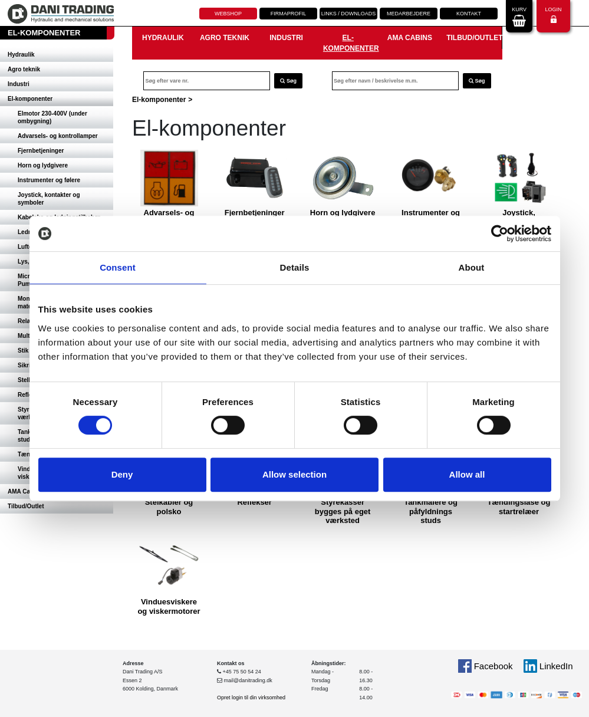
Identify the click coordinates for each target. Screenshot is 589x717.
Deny (122, 474)
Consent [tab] (118, 267)
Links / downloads (348, 14)
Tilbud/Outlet (26, 506)
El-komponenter (30, 99)
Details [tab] (295, 267)
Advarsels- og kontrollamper (58, 136)
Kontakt (468, 14)
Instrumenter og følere (49, 180)
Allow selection (294, 474)
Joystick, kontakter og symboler (49, 199)
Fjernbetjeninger (41, 150)
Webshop (228, 14)
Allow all (467, 474)
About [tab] (472, 267)
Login (553, 15)
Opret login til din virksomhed (251, 697)
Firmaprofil (289, 14)
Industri (18, 84)
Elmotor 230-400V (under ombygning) (52, 117)
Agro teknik (24, 69)
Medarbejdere (408, 14)
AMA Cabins (409, 38)
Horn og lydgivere (43, 165)
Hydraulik (21, 54)
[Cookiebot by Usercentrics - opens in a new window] (499, 233)
